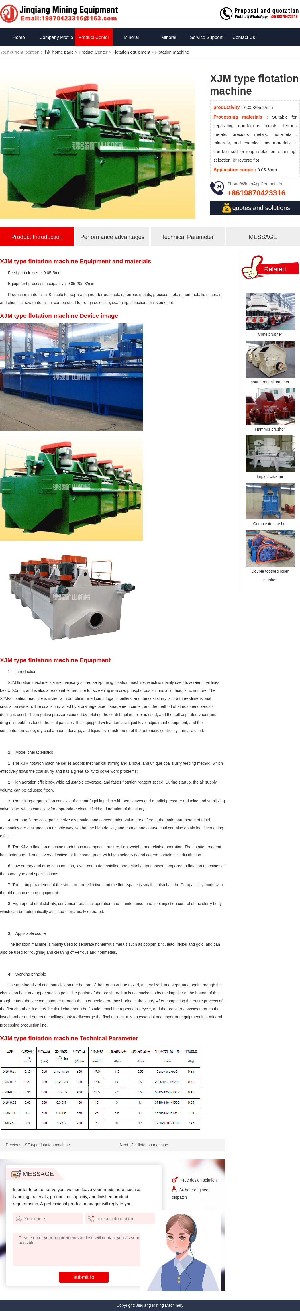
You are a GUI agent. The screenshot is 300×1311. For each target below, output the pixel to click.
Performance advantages (112, 237)
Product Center (93, 37)
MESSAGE (263, 237)
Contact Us (243, 37)
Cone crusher (270, 334)
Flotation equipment (131, 52)
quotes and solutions (255, 208)
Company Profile (56, 37)
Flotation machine (172, 52)
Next (144, 1145)
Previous (38, 1145)
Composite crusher (270, 523)
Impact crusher (270, 476)
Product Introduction (36, 237)
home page (63, 52)
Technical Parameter (188, 237)
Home (19, 37)
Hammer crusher (270, 429)
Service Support (206, 37)
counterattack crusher (270, 382)
